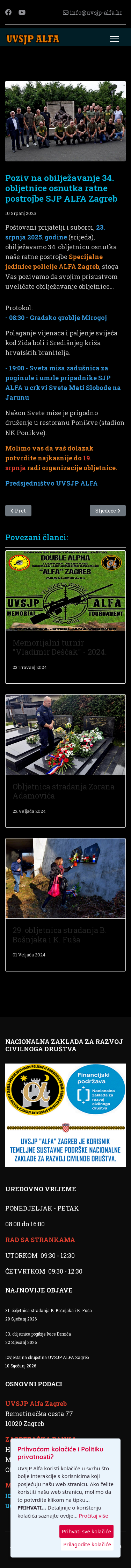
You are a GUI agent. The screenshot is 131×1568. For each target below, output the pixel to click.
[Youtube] (22, 12)
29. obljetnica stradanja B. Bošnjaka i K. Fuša (60, 934)
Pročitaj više (93, 1515)
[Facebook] (8, 12)
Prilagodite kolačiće (87, 1544)
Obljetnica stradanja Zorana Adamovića (64, 791)
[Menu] (114, 38)
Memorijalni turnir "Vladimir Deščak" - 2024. (60, 647)
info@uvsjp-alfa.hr (96, 12)
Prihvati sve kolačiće (86, 1531)
